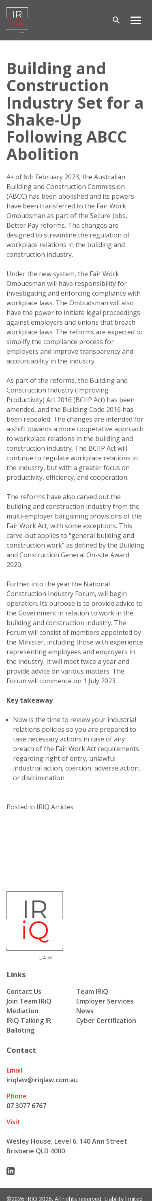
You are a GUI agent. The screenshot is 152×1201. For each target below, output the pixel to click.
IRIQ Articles (54, 806)
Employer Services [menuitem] (104, 1001)
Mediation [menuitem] (22, 1010)
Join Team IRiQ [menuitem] (28, 1001)
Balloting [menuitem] (20, 1030)
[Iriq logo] (17, 20)
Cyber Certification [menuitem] (106, 1020)
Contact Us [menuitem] (23, 991)
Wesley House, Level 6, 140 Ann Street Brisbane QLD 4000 (66, 1146)
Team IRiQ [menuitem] (92, 991)
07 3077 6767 (26, 1105)
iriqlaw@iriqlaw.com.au (42, 1079)
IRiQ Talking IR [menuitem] (28, 1020)
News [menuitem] (85, 1010)
